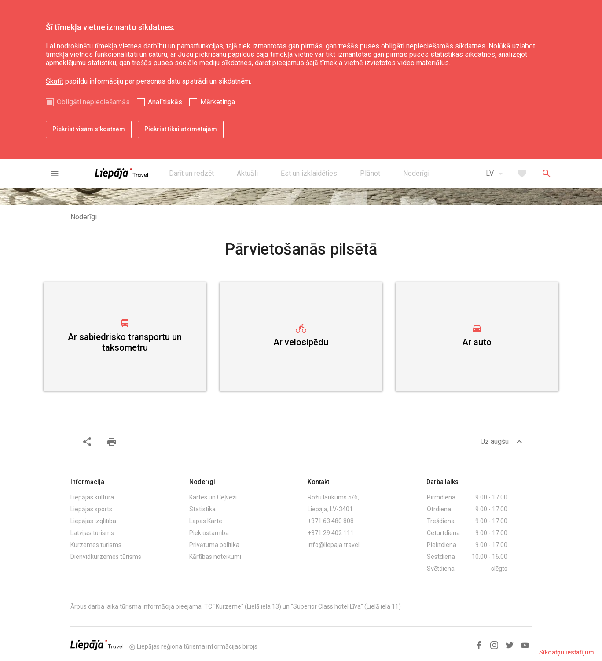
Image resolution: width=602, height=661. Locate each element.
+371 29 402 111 (331, 532)
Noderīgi (83, 217)
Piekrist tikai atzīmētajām (180, 129)
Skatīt (54, 81)
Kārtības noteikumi (215, 556)
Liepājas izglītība (93, 520)
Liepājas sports (91, 509)
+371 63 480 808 (331, 520)
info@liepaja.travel (334, 544)
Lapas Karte (205, 520)
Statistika (202, 509)
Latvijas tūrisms (92, 532)
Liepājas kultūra (92, 497)
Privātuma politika (214, 544)
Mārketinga (217, 102)
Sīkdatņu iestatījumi (567, 652)
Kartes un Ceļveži (213, 497)
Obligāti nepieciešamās (93, 102)
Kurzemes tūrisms (95, 544)
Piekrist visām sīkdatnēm (88, 129)
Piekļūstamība (209, 532)
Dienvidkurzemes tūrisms (105, 556)
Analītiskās (165, 102)
